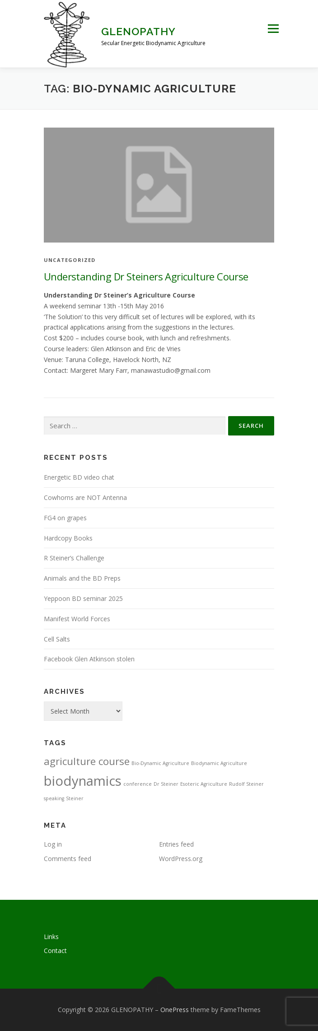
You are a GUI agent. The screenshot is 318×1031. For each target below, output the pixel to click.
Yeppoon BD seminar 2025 (83, 598)
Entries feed (176, 844)
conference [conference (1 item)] (137, 784)
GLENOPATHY (138, 31)
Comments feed (67, 858)
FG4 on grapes (65, 517)
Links (51, 936)
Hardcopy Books (68, 538)
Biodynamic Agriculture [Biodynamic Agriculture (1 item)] (219, 763)
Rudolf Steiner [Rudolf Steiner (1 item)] (246, 784)
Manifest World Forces (77, 618)
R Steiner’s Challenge (74, 558)
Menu (273, 28)
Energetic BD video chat (79, 477)
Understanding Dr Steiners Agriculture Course (146, 276)
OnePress (174, 1009)
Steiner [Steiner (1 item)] (75, 798)
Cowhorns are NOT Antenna (85, 497)
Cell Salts (57, 639)
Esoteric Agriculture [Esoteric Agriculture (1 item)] (203, 784)
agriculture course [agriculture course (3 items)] (87, 761)
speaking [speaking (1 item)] (54, 798)
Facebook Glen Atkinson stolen (89, 659)
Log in (53, 844)
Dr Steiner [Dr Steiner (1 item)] (166, 784)
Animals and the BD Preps (82, 578)
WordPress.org (180, 858)
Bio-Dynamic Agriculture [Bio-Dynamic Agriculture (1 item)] (160, 763)
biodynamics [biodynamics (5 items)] (83, 781)
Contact (55, 950)
